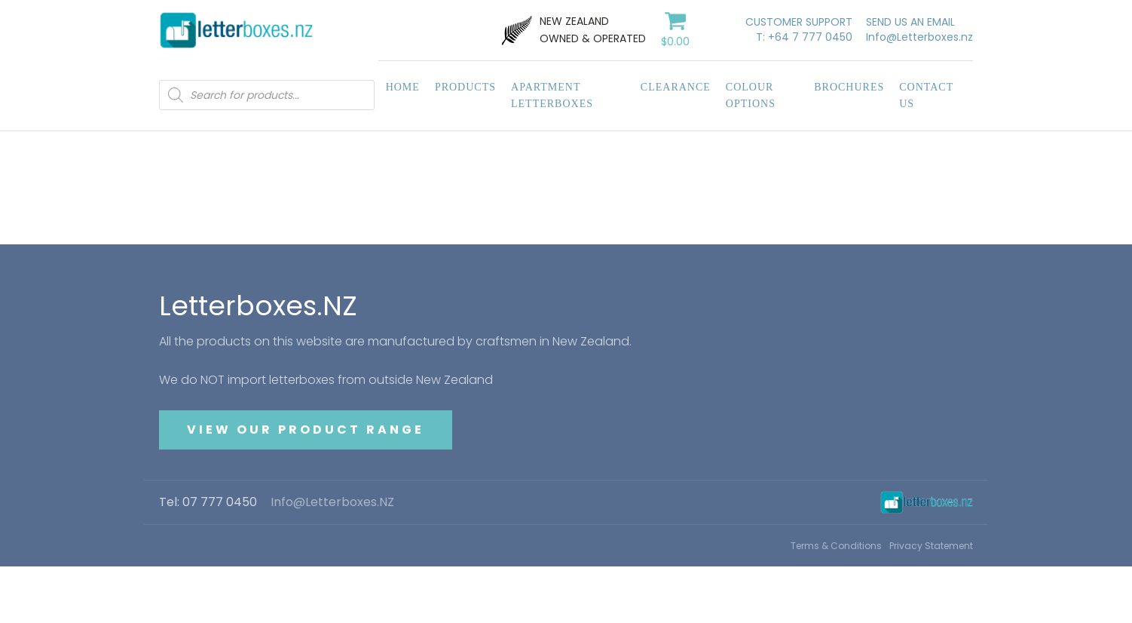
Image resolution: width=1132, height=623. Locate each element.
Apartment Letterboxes (552, 95)
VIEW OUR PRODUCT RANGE (305, 429)
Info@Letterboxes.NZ (332, 502)
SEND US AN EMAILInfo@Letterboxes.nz (919, 29)
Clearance (676, 87)
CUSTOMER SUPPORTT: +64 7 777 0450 (798, 29)
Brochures (849, 87)
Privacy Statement (931, 545)
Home (403, 87)
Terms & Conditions (836, 545)
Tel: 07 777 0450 (208, 502)
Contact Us (926, 95)
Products (465, 87)
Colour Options (751, 95)
